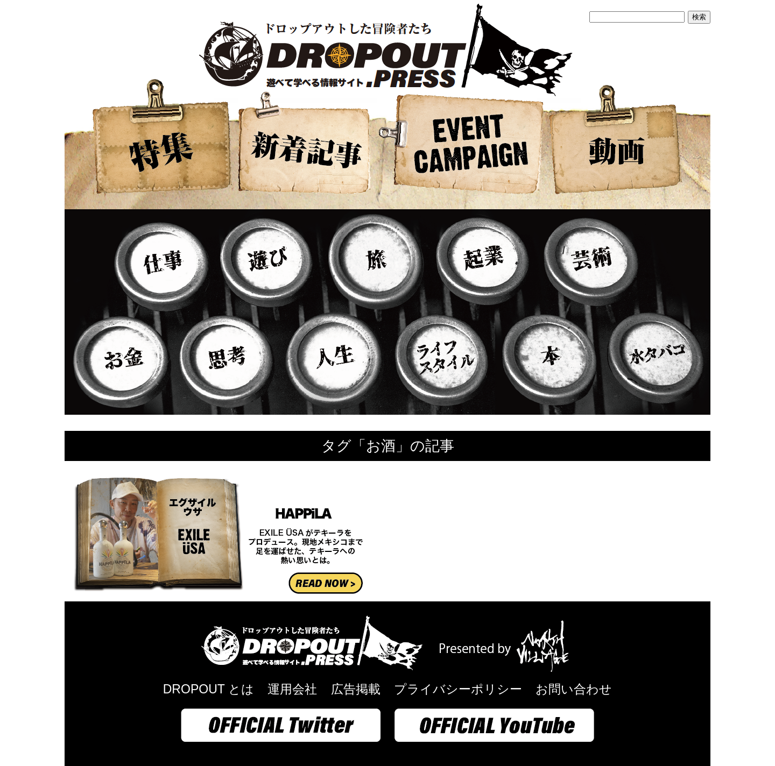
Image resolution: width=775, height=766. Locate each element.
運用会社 (292, 689)
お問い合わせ (574, 689)
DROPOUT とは (208, 689)
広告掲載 (356, 689)
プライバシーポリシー (458, 689)
